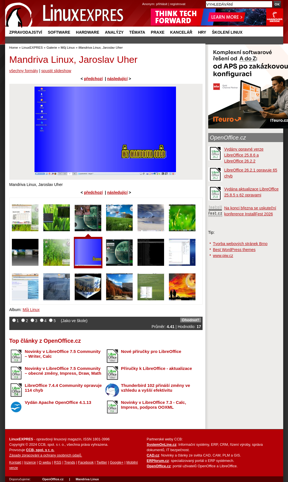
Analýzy (114, 32)
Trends (69, 462)
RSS (57, 462)
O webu (45, 462)
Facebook (86, 462)
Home (13, 47)
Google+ (116, 462)
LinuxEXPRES (32, 47)
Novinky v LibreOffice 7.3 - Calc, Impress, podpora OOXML (153, 405)
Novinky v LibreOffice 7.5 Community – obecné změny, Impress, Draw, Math (63, 371)
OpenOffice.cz (228, 137)
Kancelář (181, 32)
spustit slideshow (56, 70)
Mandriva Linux (87, 479)
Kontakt (15, 462)
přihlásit (161, 4)
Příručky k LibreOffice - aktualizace (156, 368)
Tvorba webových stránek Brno (240, 243)
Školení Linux (227, 32)
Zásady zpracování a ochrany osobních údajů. (45, 455)
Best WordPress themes (234, 249)
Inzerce (30, 462)
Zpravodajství (25, 32)
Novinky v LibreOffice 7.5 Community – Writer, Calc (63, 354)
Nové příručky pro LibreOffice (151, 351)
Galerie (51, 47)
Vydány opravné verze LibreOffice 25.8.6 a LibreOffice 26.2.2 (244, 155)
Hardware (87, 32)
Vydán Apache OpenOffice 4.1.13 (58, 402)
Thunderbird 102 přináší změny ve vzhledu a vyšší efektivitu (155, 388)
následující (117, 78)
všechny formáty (23, 70)
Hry (202, 32)
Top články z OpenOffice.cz (45, 341)
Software (59, 32)
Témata (137, 32)
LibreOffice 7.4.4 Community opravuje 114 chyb (63, 388)
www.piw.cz (223, 255)
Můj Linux (68, 47)
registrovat (177, 4)
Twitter (101, 462)
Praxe (157, 32)
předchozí (93, 78)
